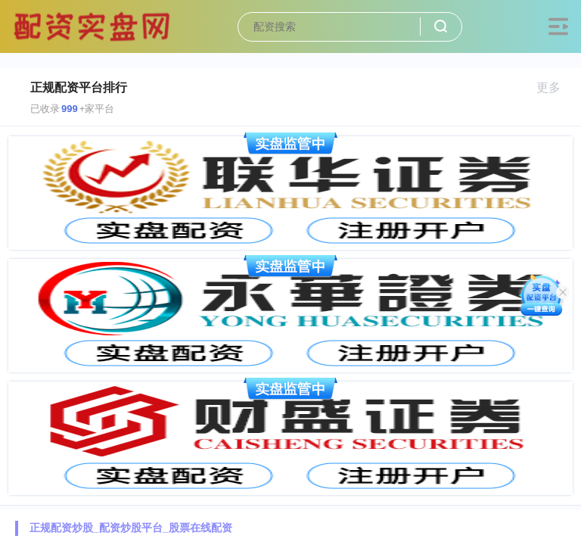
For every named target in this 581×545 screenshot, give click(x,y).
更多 (554, 87)
